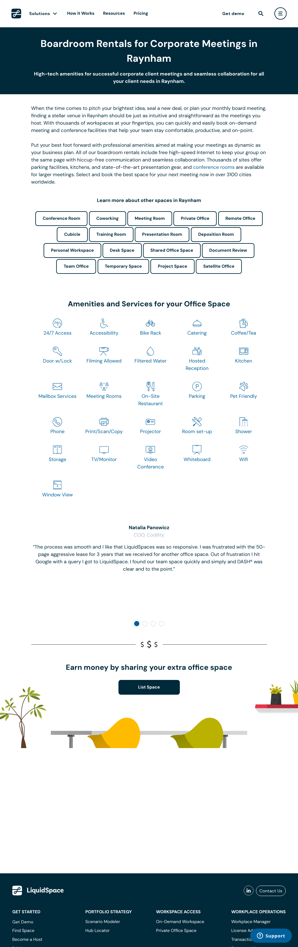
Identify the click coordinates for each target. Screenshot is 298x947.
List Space (149, 687)
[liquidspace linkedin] (248, 891)
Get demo (233, 13)
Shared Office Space (171, 250)
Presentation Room (162, 234)
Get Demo (22, 922)
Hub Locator (97, 930)
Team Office (76, 266)
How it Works (81, 13)
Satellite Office (218, 266)
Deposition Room (216, 234)
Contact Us (270, 891)
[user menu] (280, 13)
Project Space (172, 266)
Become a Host (27, 939)
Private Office (195, 218)
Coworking (107, 218)
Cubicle (72, 234)
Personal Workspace (72, 250)
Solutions (39, 13)
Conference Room (61, 218)
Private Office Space (176, 930)
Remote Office (241, 218)
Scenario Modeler (102, 922)
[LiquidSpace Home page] (16, 13)
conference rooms (213, 167)
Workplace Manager (250, 922)
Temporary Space (123, 266)
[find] (261, 13)
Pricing (141, 13)
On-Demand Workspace (180, 922)
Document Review (228, 250)
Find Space (23, 930)
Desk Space (122, 250)
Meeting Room (150, 218)
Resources (114, 13)
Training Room (111, 234)
